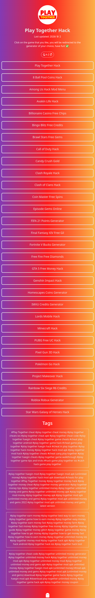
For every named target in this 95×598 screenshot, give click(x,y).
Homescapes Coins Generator (47, 292)
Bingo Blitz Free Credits (47, 125)
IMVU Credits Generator (47, 304)
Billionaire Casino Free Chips (47, 113)
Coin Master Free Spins (47, 197)
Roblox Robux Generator (47, 400)
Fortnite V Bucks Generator (47, 245)
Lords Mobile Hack (47, 316)
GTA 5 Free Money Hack (47, 269)
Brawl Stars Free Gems (47, 137)
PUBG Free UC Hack (47, 340)
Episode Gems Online (47, 209)
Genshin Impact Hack (47, 281)
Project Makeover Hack (47, 376)
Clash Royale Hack (47, 173)
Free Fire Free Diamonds (47, 257)
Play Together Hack (47, 65)
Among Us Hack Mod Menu (47, 89)
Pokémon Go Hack (47, 364)
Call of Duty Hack (47, 149)
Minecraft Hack (48, 328)
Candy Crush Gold (48, 161)
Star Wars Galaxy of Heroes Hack (47, 412)
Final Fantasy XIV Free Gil (47, 233)
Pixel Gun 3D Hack (47, 352)
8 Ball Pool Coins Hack (47, 77)
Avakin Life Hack (47, 101)
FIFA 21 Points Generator (47, 221)
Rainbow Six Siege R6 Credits (47, 388)
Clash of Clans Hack (47, 185)
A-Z (47, 54)
